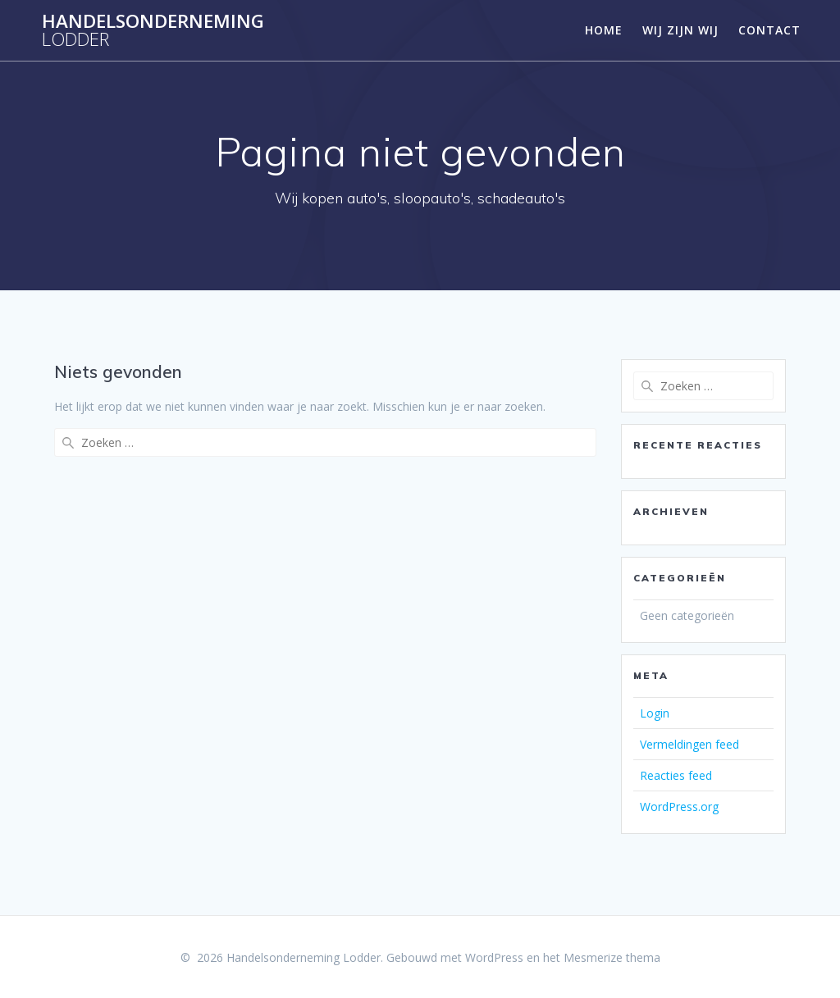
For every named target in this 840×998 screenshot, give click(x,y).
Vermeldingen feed (689, 744)
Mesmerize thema (612, 957)
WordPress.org (679, 806)
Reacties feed (676, 775)
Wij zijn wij (680, 30)
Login (654, 713)
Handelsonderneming (153, 30)
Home (604, 30)
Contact (769, 30)
